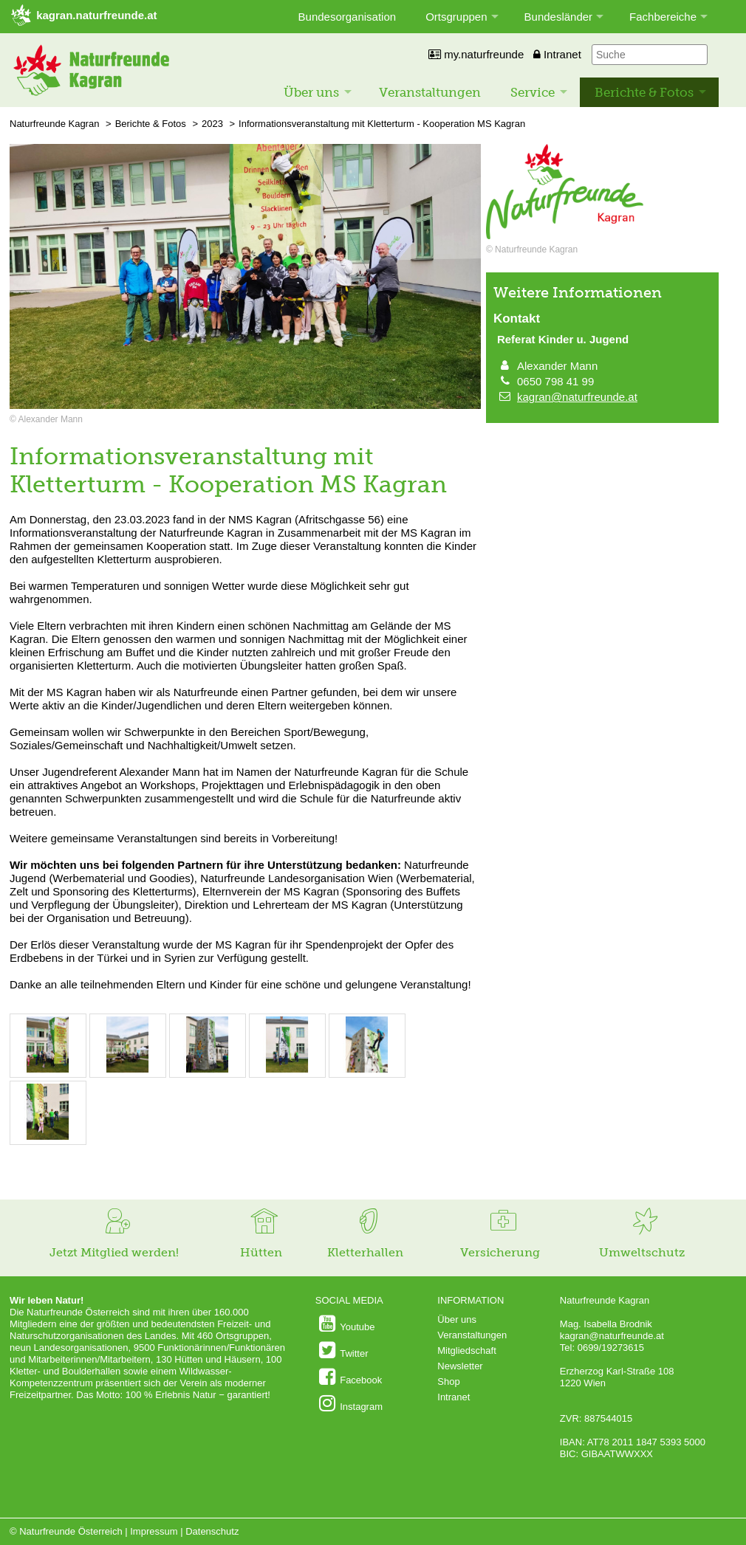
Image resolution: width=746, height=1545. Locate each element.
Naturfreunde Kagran (54, 123)
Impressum (153, 1531)
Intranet (557, 54)
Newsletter (459, 1366)
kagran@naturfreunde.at (577, 396)
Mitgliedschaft (466, 1350)
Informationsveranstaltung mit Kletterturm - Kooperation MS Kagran (382, 123)
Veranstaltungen (430, 92)
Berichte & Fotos (644, 92)
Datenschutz (212, 1531)
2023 (212, 123)
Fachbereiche (663, 16)
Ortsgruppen (456, 16)
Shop (448, 1381)
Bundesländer (558, 16)
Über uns (311, 92)
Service (532, 92)
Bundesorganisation (347, 16)
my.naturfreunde (476, 54)
